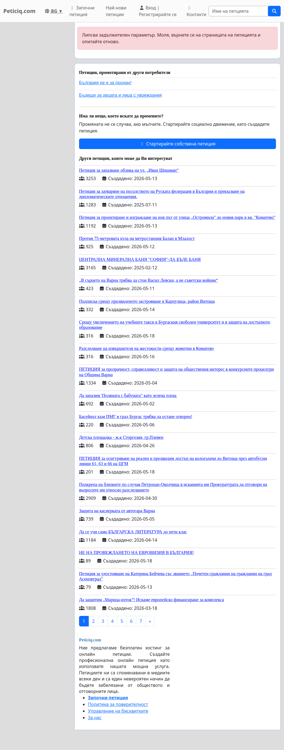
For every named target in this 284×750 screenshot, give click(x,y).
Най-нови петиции (116, 11)
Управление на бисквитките (118, 711)
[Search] (238, 11)
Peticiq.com (19, 11)
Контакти (196, 11)
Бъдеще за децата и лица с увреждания (120, 95)
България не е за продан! (105, 82)
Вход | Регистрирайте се (158, 11)
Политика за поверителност (118, 704)
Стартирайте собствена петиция (177, 144)
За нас (95, 718)
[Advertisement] (35, 105)
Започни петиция (82, 11)
